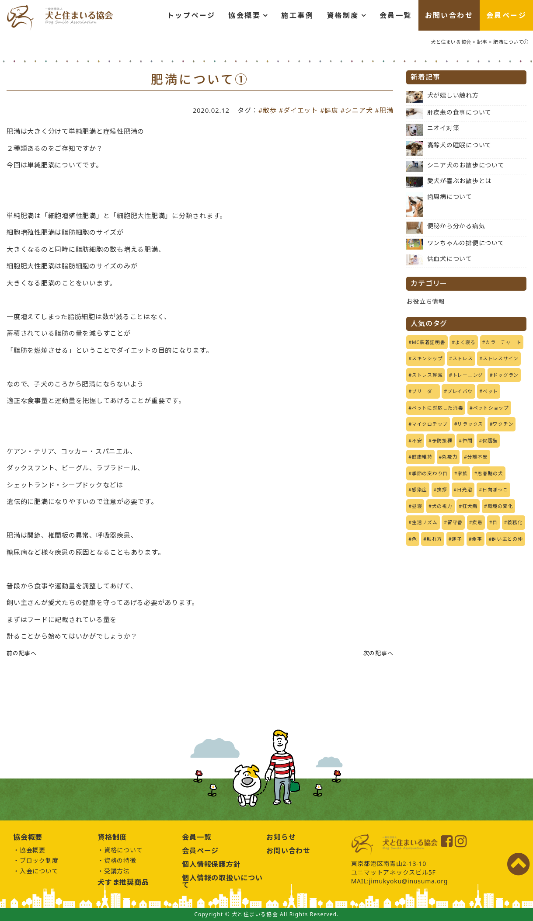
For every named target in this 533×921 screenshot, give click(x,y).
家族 (462, 473)
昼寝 (417, 506)
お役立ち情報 (425, 301)
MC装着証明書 (429, 342)
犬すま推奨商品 (123, 882)
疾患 (477, 522)
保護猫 (490, 441)
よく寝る (465, 342)
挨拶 (442, 490)
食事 (477, 539)
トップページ (191, 15)
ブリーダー (425, 391)
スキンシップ (427, 358)
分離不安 (477, 457)
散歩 (270, 110)
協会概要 (244, 15)
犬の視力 (442, 506)
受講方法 (117, 871)
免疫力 (449, 457)
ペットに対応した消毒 (437, 408)
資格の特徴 (120, 860)
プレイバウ (460, 391)
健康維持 (422, 457)
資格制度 (343, 15)
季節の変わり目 (430, 473)
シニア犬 (359, 110)
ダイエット (300, 110)
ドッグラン (506, 375)
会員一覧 (396, 15)
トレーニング (468, 375)
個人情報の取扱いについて (222, 881)
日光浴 (464, 490)
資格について (123, 850)
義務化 (515, 522)
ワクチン (503, 424)
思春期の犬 (490, 473)
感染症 (419, 490)
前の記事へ (22, 653)
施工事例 (297, 15)
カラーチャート (503, 342)
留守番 (455, 522)
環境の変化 (500, 506)
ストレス (463, 358)
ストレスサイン (501, 358)
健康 (331, 110)
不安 (417, 441)
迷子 (457, 539)
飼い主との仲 (507, 539)
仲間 (467, 441)
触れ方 (434, 539)
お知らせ (281, 837)
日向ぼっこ (495, 490)
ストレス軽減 (427, 375)
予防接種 (442, 441)
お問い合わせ (449, 15)
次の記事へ (378, 653)
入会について (39, 871)
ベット (490, 391)
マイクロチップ (430, 424)
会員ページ (506, 15)
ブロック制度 (39, 860)
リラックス (470, 424)
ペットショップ (491, 408)
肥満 (387, 110)
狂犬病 (469, 506)
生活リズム (425, 522)
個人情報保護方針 (211, 864)
